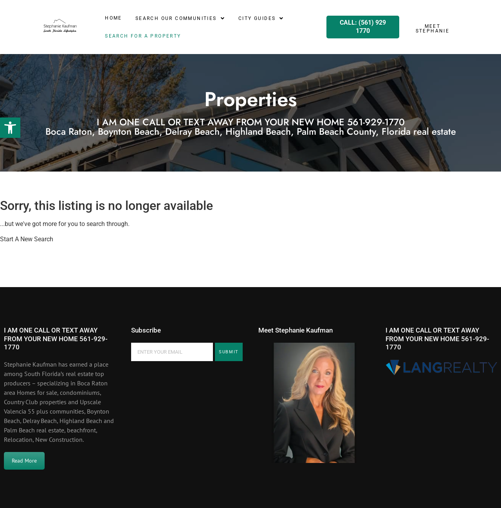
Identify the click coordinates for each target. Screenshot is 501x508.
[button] (10, 128)
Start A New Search (26, 239)
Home (113, 18)
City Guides (261, 18)
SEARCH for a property (143, 36)
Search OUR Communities (180, 18)
